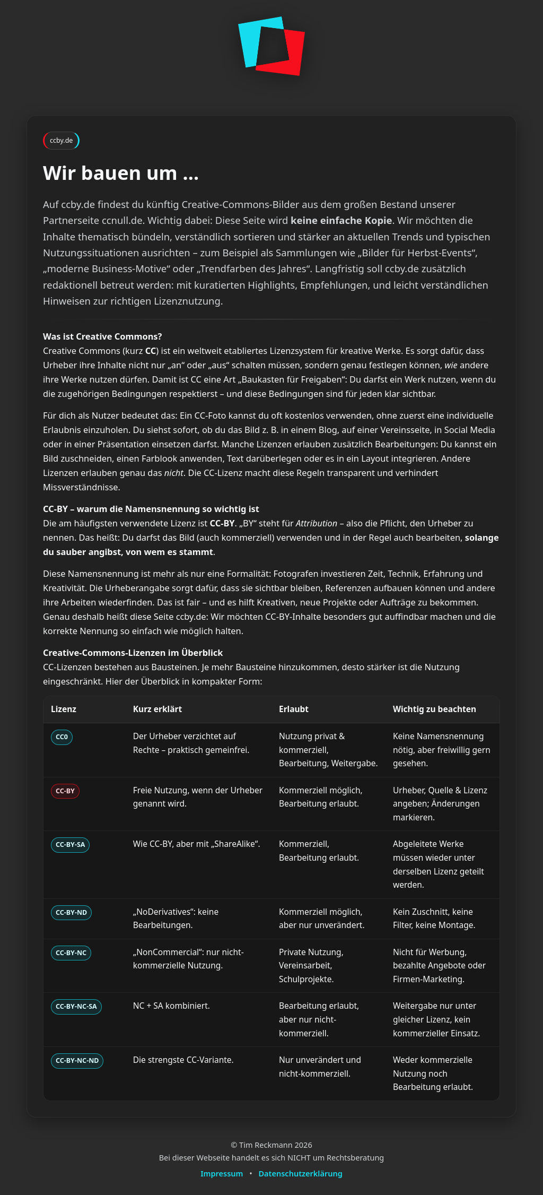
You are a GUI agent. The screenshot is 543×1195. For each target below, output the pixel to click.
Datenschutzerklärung (301, 1173)
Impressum (221, 1173)
